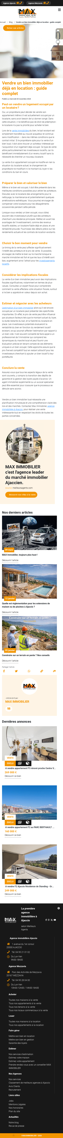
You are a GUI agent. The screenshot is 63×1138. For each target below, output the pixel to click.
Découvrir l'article (10, 560)
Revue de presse (16, 1126)
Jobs (11, 1101)
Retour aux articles (15, 28)
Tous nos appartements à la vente (25, 1003)
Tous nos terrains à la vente (22, 1007)
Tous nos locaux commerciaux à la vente (28, 1010)
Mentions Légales (17, 1104)
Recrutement (15, 1090)
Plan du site (14, 1111)
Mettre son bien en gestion (21, 1039)
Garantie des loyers (18, 1043)
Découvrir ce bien (13, 776)
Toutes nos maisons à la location (24, 1021)
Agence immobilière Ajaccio (23, 938)
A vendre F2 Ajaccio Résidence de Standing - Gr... (29, 886)
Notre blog (14, 1122)
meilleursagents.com (23, 488)
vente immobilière (20, 130)
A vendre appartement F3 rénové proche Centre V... (30, 768)
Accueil (3, 22)
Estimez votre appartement (21, 1061)
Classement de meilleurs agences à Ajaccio (29, 1082)
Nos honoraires (16, 1108)
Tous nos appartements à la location (26, 1025)
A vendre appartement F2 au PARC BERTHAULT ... (29, 827)
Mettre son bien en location (22, 1036)
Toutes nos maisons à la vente (23, 1000)
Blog (10, 22)
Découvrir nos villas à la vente (22, 495)
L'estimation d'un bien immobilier (17, 308)
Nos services (15, 1079)
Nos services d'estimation (21, 1054)
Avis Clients (14, 1086)
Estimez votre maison (19, 1057)
